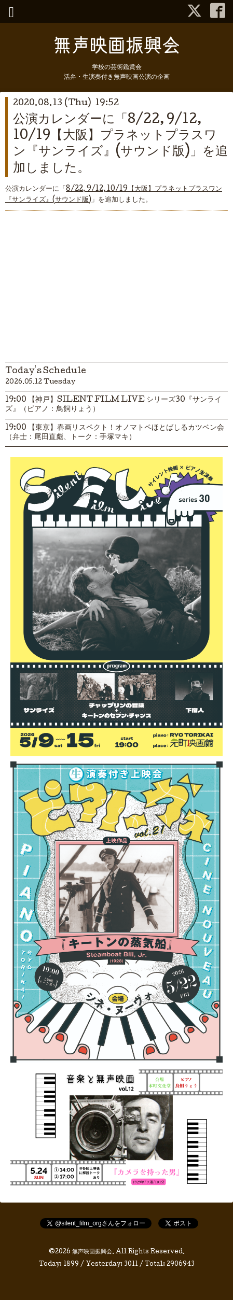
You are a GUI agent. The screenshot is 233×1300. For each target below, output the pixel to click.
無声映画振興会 (92, 1252)
